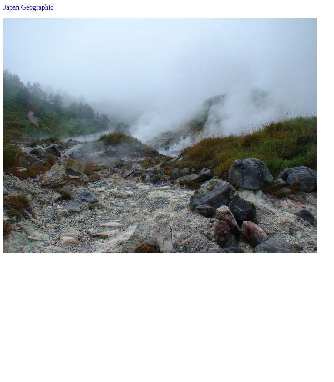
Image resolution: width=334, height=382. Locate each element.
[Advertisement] (167, 314)
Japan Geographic (28, 7)
